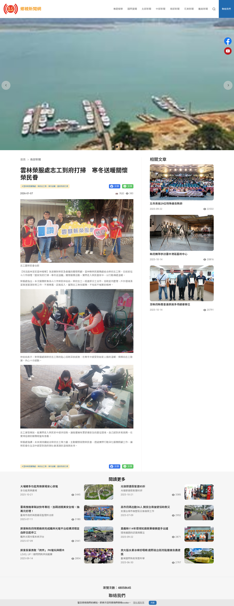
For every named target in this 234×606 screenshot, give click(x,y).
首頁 (23, 125)
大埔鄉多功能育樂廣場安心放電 (39, 451)
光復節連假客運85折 (133, 451)
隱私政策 (171, 592)
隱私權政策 (138, 602)
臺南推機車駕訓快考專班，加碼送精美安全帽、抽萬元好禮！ (49, 474)
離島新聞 (203, 8)
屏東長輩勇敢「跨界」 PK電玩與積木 (42, 515)
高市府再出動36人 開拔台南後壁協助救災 (145, 472)
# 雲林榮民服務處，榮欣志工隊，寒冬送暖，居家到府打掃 (45, 152)
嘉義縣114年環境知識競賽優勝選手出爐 (144, 494)
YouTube (143, 575)
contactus (104, 575)
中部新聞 (160, 8)
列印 (119, 159)
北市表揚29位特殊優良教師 (166, 169)
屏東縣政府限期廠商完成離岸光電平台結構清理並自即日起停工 (49, 496)
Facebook (124, 575)
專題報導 (118, 8)
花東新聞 (189, 8)
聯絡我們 (226, 9)
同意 (153, 603)
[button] (113, 112)
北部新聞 (146, 8)
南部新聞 (175, 8)
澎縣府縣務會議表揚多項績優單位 (170, 270)
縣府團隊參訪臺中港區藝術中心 (168, 219)
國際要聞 (132, 8)
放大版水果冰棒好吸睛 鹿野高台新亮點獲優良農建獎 (150, 517)
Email (86, 575)
